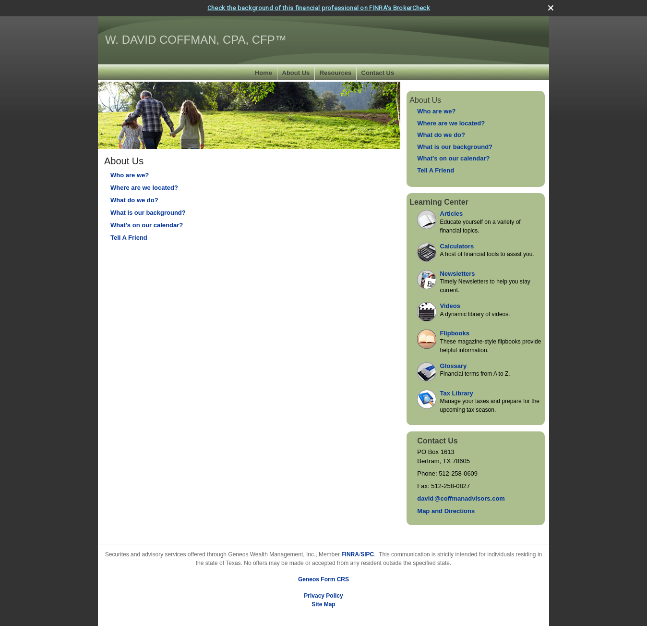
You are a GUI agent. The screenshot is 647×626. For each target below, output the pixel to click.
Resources (335, 72)
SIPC (367, 554)
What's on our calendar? (146, 225)
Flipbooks (454, 333)
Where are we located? (144, 187)
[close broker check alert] (551, 8)
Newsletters (457, 273)
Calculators (457, 246)
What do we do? (134, 200)
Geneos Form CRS (323, 579)
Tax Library (456, 393)
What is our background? (148, 212)
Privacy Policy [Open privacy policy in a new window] (323, 595)
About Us (296, 72)
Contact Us (378, 72)
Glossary (453, 365)
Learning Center (438, 202)
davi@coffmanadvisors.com (461, 498)
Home (263, 72)
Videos (450, 305)
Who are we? (129, 175)
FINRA (350, 554)
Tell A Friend (128, 237)
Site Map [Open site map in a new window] (323, 604)
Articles (451, 213)
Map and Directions (446, 511)
